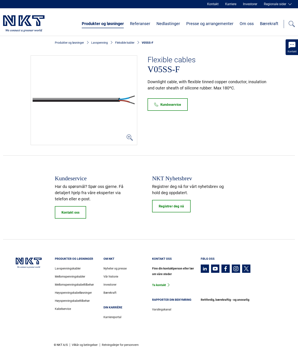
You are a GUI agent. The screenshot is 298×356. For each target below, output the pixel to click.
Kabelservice (63, 308)
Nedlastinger (168, 23)
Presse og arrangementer (209, 23)
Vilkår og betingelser (85, 344)
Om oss (247, 23)
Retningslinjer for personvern (120, 344)
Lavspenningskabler (68, 268)
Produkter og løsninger (103, 23)
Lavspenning (99, 42)
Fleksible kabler (125, 42)
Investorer (250, 4)
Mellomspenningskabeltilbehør (74, 284)
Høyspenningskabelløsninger (73, 292)
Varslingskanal (161, 309)
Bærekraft (269, 23)
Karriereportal (112, 317)
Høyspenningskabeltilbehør (72, 300)
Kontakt (213, 4)
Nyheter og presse (115, 268)
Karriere (230, 4)
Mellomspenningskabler (70, 276)
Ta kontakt (159, 285)
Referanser (140, 23)
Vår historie (110, 276)
